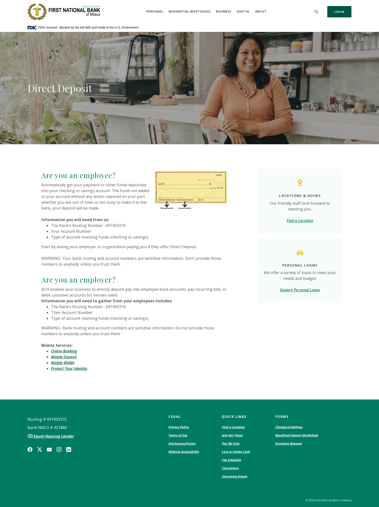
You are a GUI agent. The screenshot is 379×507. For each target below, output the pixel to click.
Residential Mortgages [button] (190, 11)
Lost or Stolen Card (236, 451)
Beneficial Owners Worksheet (296, 435)
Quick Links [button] (234, 416)
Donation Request (288, 443)
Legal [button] (174, 416)
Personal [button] (154, 11)
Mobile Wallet (62, 362)
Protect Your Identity (69, 368)
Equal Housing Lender (53, 436)
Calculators (230, 468)
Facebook (30, 449)
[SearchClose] (316, 12)
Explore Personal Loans (300, 290)
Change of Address (289, 427)
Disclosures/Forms (182, 443)
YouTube (49, 449)
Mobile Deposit (64, 357)
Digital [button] (243, 11)
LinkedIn (68, 449)
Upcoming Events (234, 476)
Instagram (59, 449)
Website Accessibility (183, 451)
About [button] (261, 11)
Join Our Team (232, 435)
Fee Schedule (231, 460)
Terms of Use (177, 435)
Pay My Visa (231, 443)
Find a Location (300, 220)
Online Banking (64, 351)
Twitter (39, 449)
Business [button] (224, 11)
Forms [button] (282, 416)
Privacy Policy (178, 427)
